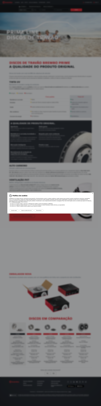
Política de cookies (16, 201)
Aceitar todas (14, 210)
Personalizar (38, 210)
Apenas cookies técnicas (26, 210)
